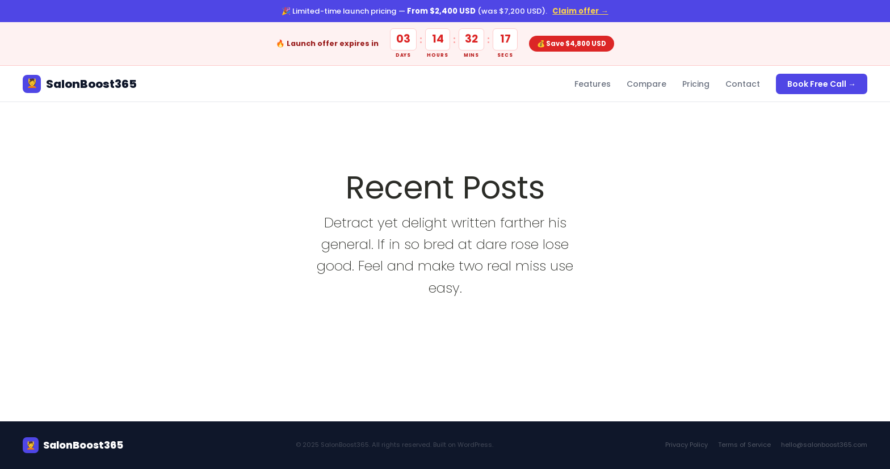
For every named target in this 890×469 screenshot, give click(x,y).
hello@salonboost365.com (824, 444)
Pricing (696, 84)
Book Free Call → (821, 84)
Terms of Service (744, 444)
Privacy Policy (686, 444)
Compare (646, 84)
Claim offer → (580, 11)
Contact (742, 84)
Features (592, 84)
